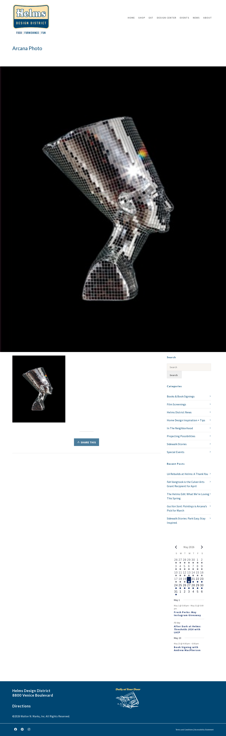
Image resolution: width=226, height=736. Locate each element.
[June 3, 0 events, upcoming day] (189, 593)
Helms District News (179, 412)
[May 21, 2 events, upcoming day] (193, 580)
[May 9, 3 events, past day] (202, 567)
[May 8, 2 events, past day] (197, 567)
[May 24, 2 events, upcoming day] (176, 586)
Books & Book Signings (181, 396)
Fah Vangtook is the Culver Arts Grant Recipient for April (185, 484)
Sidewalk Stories (177, 444)
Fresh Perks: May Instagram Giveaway (187, 614)
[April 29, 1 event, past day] (189, 561)
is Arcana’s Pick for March (187, 508)
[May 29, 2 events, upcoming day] (197, 586)
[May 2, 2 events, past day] (202, 561)
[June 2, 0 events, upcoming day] (184, 593)
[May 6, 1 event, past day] (189, 567)
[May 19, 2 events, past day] (184, 580)
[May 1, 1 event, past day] (197, 561)
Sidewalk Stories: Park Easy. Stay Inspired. (186, 520)
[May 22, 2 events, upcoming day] (197, 580)
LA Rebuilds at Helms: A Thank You (187, 474)
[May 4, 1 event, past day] (180, 567)
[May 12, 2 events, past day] (184, 574)
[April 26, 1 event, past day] (176, 561)
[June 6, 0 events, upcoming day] (202, 593)
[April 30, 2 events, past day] (193, 561)
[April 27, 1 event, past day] (180, 561)
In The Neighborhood (180, 428)
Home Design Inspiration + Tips (186, 420)
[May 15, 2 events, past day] (197, 574)
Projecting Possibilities (181, 436)
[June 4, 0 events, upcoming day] (193, 593)
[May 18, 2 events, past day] (180, 580)
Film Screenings (176, 404)
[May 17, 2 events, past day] (176, 580)
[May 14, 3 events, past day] (193, 574)
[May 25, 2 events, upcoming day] (180, 586)
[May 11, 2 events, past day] (180, 574)
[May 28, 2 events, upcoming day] (193, 586)
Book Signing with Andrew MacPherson (187, 649)
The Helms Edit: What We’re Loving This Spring (188, 496)
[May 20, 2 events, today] (189, 580)
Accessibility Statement (204, 729)
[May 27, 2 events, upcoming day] (189, 586)
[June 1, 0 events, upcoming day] (180, 593)
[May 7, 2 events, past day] (193, 567)
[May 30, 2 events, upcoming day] (202, 586)
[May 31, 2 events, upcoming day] (176, 593)
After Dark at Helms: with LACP (187, 629)
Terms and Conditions (184, 729)
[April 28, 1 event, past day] (184, 561)
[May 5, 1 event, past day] (184, 567)
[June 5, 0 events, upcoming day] (197, 593)
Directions (21, 706)
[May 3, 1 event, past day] (176, 567)
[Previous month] (176, 547)
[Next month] (202, 547)
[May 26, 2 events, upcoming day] (184, 586)
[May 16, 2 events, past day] (202, 574)
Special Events (175, 452)
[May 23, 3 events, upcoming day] (202, 580)
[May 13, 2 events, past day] (189, 574)
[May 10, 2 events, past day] (176, 574)
